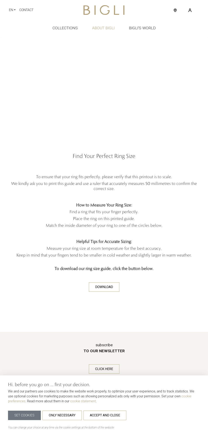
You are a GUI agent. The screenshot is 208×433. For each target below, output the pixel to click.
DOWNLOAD (104, 287)
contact (26, 10)
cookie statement (83, 401)
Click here (104, 369)
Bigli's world (142, 28)
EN (11, 10)
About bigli (103, 28)
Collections (65, 28)
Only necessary (62, 415)
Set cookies (24, 415)
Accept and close (105, 415)
